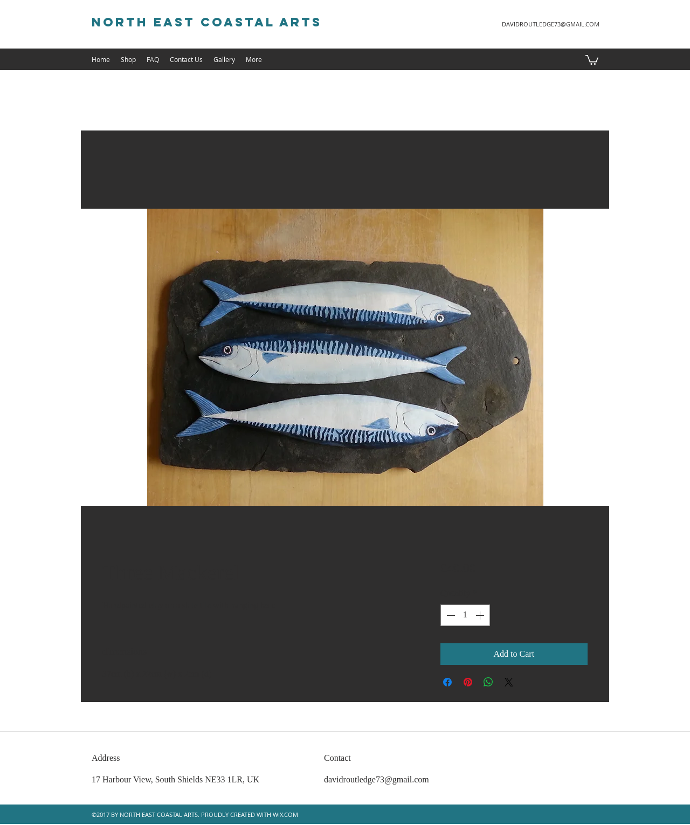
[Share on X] (508, 682)
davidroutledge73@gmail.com (376, 779)
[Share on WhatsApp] (488, 682)
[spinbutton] (465, 615)
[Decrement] (449, 615)
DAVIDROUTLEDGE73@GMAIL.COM (550, 24)
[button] (591, 59)
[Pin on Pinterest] (467, 682)
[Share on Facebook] (447, 682)
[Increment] (480, 615)
